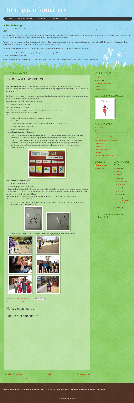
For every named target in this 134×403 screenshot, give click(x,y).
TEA (96, 86)
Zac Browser (99, 128)
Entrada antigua (83, 374)
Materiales (98, 80)
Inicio (49, 374)
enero (120, 198)
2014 (118, 175)
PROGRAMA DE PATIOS (123, 202)
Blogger (73, 398)
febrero (120, 194)
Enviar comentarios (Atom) (21, 379)
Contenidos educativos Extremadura (106, 140)
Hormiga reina (102, 165)
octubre (121, 184)
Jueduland (98, 134)
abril (120, 191)
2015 (118, 172)
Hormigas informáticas (35, 9)
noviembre (121, 181)
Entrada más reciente (13, 374)
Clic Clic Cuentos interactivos (104, 155)
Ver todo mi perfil (100, 168)
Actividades (98, 77)
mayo (120, 188)
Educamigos (99, 143)
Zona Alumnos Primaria (102, 149)
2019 (118, 168)
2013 (118, 178)
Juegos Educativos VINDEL (104, 137)
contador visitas (100, 223)
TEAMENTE (99, 89)
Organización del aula (20, 302)
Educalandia (99, 146)
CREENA (98, 152)
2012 (118, 208)
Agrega (97, 131)
